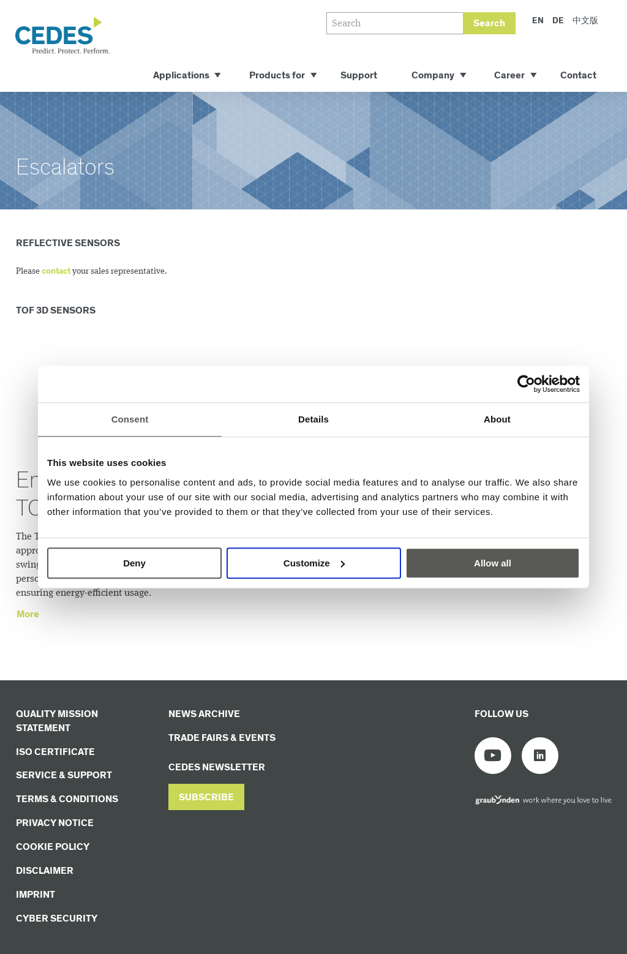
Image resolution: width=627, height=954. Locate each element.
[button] (206, 797)
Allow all (492, 563)
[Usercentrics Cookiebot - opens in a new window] (526, 384)
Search (489, 23)
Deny (134, 563)
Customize (314, 563)
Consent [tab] (130, 419)
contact (56, 271)
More (28, 614)
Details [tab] (313, 419)
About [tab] (497, 419)
